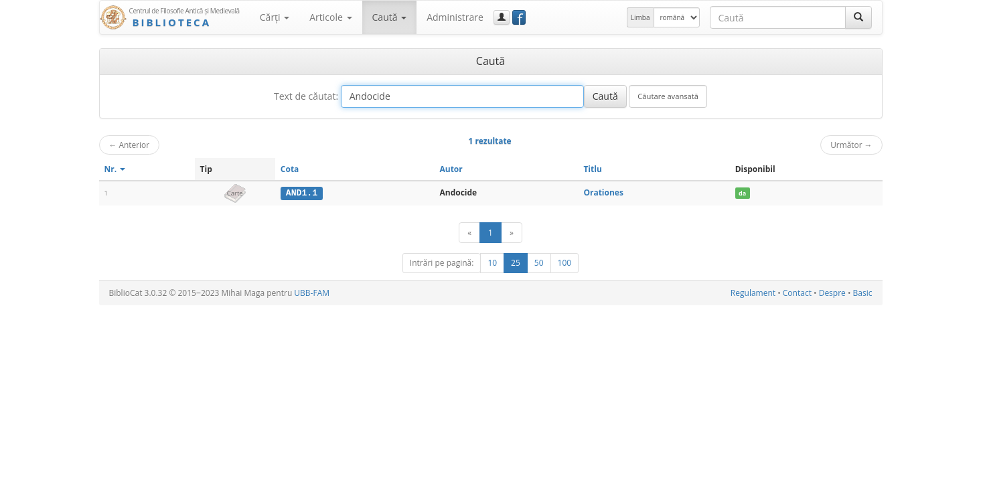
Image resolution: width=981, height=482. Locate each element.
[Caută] (858, 17)
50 (539, 262)
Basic (863, 293)
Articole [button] (330, 17)
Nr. (115, 169)
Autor (450, 169)
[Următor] (511, 232)
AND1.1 (301, 193)
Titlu (592, 169)
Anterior (129, 144)
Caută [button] (389, 17)
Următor (851, 144)
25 (515, 262)
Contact (797, 293)
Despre (832, 293)
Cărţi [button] (274, 17)
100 (565, 262)
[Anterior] (469, 232)
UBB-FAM (311, 293)
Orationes (603, 192)
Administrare (455, 17)
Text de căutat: (306, 96)
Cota (290, 169)
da (742, 193)
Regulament (753, 293)
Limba (640, 17)
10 (492, 262)
